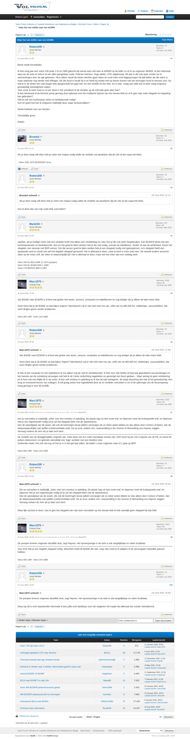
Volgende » (39, 35)
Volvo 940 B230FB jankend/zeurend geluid (40, 687)
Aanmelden (39, 17)
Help (171, 11)
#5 (171, 293)
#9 (171, 537)
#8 (171, 476)
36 (124, 653)
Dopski (160, 661)
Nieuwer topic (39, 620)
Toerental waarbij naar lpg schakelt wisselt (39, 659)
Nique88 (107, 680)
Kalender (158, 11)
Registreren (53, 17)
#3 (171, 187)
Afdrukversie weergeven (29, 716)
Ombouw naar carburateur (32, 708)
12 (124, 680)
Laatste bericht (150, 647)
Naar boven (85, 731)
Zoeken (144, 11)
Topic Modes (167, 40)
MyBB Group (52, 736)
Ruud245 (107, 708)
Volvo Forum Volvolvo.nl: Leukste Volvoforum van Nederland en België (46, 24)
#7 (171, 412)
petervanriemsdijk (107, 659)
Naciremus (161, 682)
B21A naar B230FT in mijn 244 (34, 680)
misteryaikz (107, 666)
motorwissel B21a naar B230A (34, 701)
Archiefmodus (98, 731)
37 (124, 701)
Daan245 (107, 646)
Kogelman (107, 673)
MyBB (32, 736)
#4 (171, 236)
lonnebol (107, 694)
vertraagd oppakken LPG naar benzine (38, 653)
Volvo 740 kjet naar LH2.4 (32, 646)
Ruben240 (35, 46)
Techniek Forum (85, 24)
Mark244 (34, 224)
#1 (171, 58)
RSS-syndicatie (114, 731)
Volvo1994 (107, 687)
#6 (171, 342)
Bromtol (34, 136)
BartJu (107, 653)
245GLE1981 (107, 701)
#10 (170, 585)
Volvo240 (161, 696)
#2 (171, 148)
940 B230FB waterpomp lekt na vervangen (40, 694)
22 (124, 708)
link (49, 162)
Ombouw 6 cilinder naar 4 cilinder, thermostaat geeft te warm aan (50, 666)
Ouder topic (24, 620)
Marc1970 (35, 281)
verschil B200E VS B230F (32, 673)
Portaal (131, 11)
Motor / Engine (100, 24)
